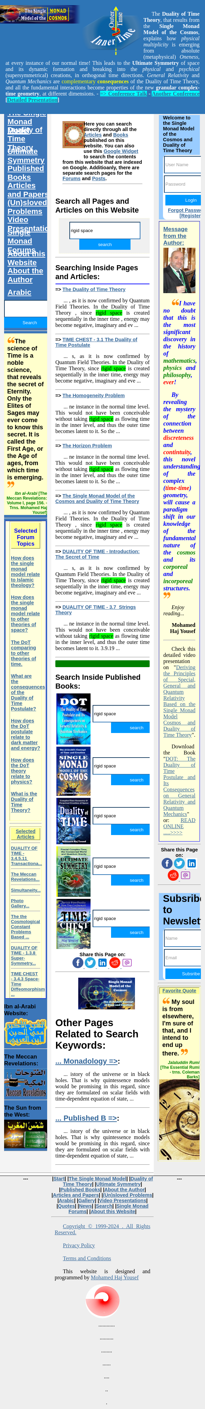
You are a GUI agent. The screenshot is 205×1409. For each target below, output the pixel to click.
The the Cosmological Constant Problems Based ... (25, 926)
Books (120, 135)
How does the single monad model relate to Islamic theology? (25, 571)
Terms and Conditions (87, 1258)
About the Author (25, 275)
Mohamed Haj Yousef (115, 1277)
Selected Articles (26, 834)
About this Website (26, 258)
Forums (72, 178)
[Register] (190, 215)
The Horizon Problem (87, 445)
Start (59, 1178)
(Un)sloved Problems (27, 207)
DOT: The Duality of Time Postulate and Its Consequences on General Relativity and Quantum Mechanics (179, 786)
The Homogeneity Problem (94, 395)
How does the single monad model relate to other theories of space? (25, 613)
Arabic (19, 292)
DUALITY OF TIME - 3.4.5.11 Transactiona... (26, 856)
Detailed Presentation (32, 100)
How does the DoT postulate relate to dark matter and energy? (25, 734)
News (85, 1206)
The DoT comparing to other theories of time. (23, 653)
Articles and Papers (28, 190)
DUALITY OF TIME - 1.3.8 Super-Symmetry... (24, 955)
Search (104, 1206)
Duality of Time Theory (25, 138)
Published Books (26, 173)
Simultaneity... (26, 890)
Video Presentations (31, 224)
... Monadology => (86, 1061)
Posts (98, 178)
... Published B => (86, 1118)
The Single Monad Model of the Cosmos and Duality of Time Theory (97, 498)
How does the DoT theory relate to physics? (22, 771)
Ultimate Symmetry (26, 155)
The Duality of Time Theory (94, 289)
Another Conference (176, 94)
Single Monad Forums (22, 241)
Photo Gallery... (20, 903)
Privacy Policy (79, 1245)
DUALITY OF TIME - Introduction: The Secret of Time (97, 554)
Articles (93, 135)
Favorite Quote (179, 990)
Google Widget (121, 151)
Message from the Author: (175, 236)
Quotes (66, 1206)
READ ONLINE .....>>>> (179, 826)
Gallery (86, 1200)
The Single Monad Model (27, 121)
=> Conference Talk (123, 94)
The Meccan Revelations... (25, 877)
